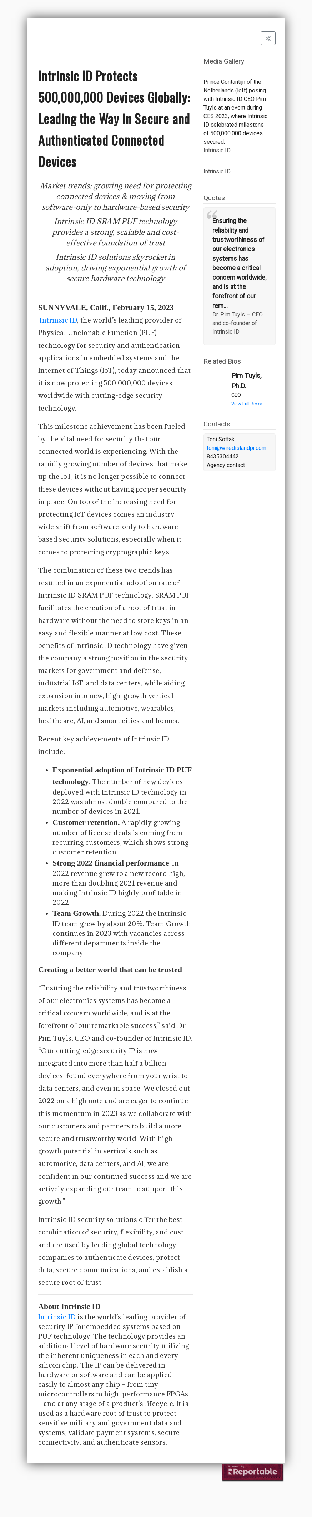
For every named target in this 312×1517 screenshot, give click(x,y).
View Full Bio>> (246, 403)
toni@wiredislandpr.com (236, 448)
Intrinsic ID (58, 320)
